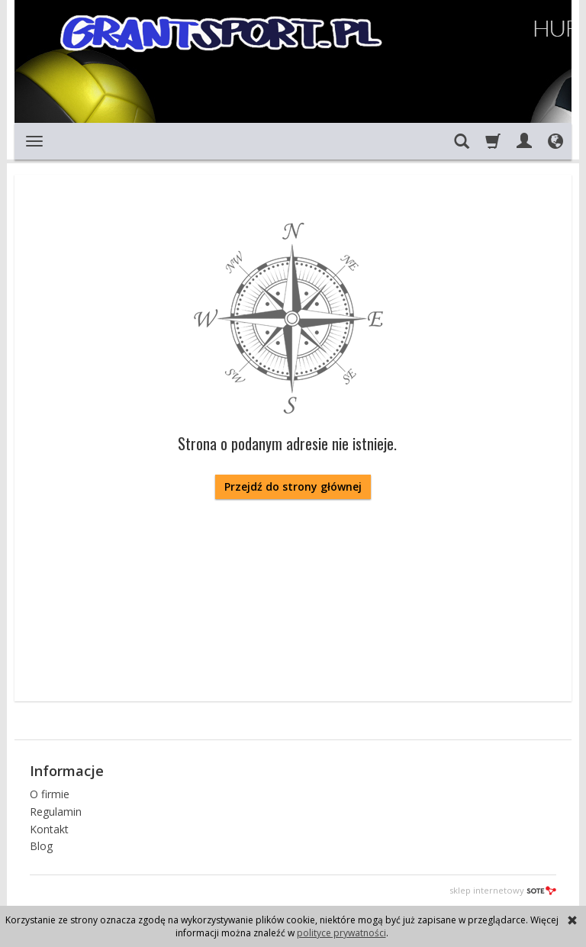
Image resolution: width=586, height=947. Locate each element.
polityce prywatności (341, 932)
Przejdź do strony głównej (293, 486)
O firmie (49, 794)
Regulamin (56, 811)
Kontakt (49, 829)
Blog (41, 846)
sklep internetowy (502, 890)
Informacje (67, 770)
